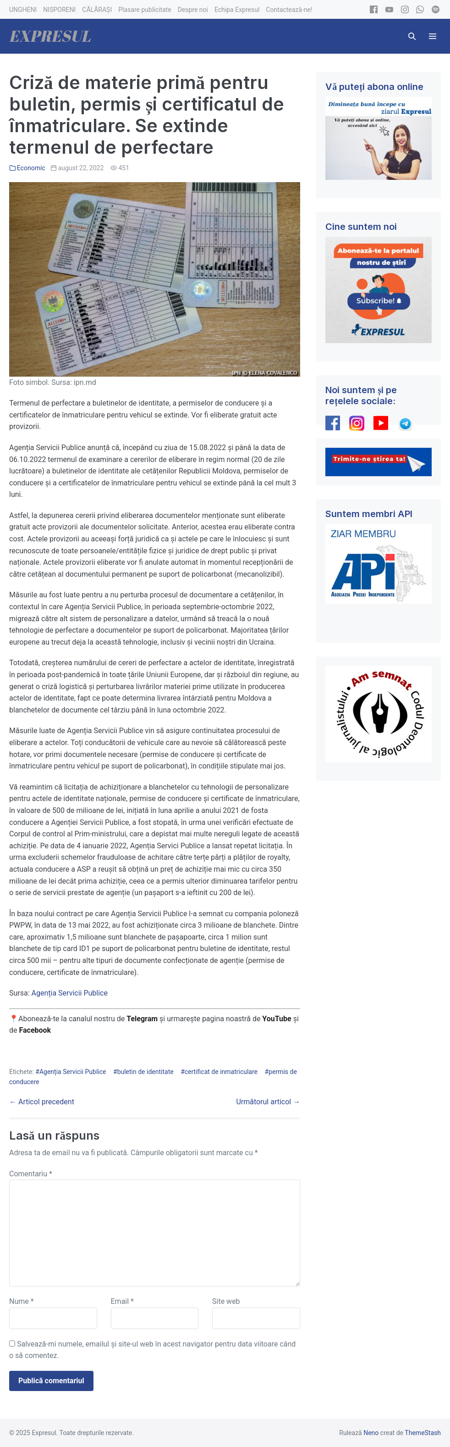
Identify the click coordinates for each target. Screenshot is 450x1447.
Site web (226, 1301)
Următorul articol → (268, 1101)
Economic (31, 168)
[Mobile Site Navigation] (432, 36)
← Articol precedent (41, 1101)
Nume (21, 1301)
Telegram (142, 1018)
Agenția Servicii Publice (71, 993)
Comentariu (30, 1173)
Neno (371, 1432)
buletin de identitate (145, 1071)
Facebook (36, 1030)
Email (122, 1301)
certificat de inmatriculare (221, 1071)
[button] (412, 36)
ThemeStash (423, 1432)
